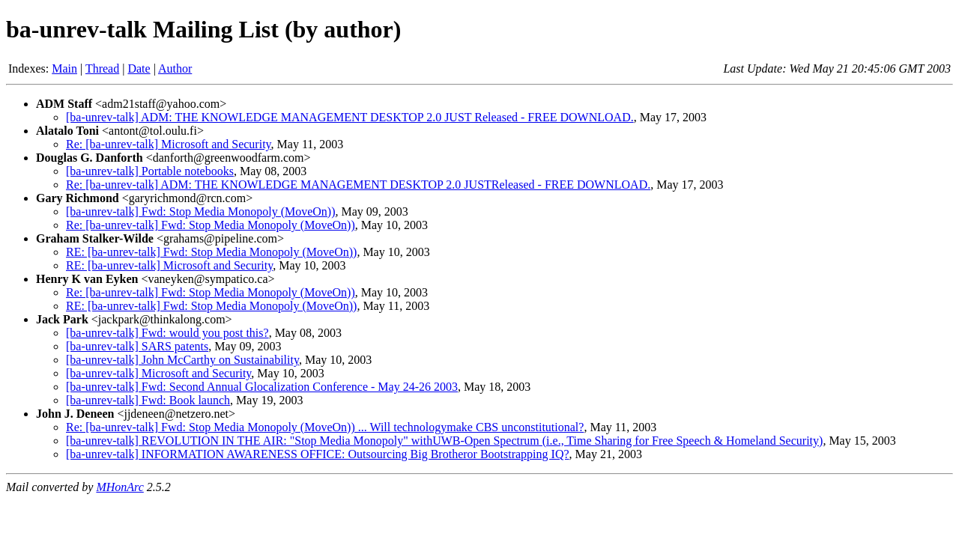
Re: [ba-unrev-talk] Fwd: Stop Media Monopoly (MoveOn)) (210, 225)
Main (64, 68)
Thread (102, 68)
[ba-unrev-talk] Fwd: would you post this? (167, 332)
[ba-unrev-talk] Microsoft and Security (158, 373)
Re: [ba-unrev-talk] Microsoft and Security (168, 144)
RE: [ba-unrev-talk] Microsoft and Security (169, 265)
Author (175, 68)
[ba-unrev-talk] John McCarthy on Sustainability (182, 359)
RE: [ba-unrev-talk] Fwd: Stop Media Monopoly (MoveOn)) (211, 252)
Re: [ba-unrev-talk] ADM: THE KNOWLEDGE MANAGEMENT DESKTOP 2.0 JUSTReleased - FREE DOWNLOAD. (358, 184)
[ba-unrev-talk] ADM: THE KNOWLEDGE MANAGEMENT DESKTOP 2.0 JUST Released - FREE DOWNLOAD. (350, 117)
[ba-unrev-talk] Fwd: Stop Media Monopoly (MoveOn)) (201, 211)
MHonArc (119, 487)
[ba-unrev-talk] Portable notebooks (150, 171)
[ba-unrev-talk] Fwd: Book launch (148, 400)
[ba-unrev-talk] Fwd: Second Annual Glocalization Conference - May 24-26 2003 (262, 386)
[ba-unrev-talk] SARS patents (137, 346)
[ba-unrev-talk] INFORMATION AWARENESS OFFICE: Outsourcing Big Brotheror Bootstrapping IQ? (317, 454)
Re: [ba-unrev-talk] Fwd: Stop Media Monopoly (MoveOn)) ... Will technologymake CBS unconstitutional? (325, 427)
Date (138, 68)
